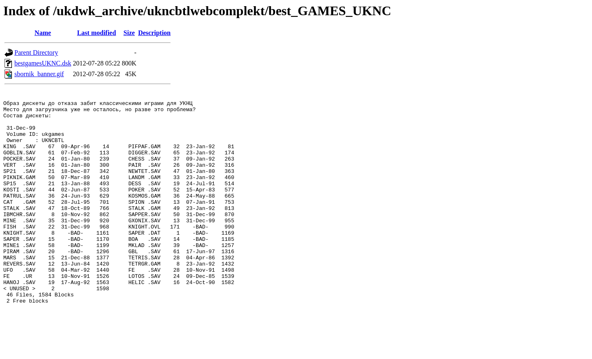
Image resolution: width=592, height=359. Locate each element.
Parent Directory (36, 52)
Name (43, 32)
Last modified (96, 32)
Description (154, 32)
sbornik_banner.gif (39, 73)
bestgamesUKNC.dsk (42, 63)
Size (129, 32)
